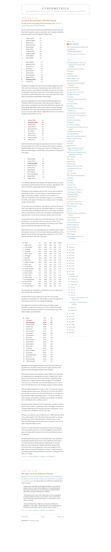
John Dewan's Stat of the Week (75, 92)
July (72, 287)
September (74, 281)
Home (43, 516)
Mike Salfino (70, 106)
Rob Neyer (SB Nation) (73, 94)
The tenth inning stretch (73, 222)
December (73, 276)
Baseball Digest (71, 234)
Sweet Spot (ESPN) (72, 103)
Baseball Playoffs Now (73, 227)
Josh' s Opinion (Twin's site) (74, 203)
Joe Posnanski (70, 117)
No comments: (51, 456)
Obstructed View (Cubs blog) (75, 166)
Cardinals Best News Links (74, 168)
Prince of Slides (71, 156)
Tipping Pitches (71, 161)
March (72, 307)
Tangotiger (70, 73)
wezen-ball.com (71, 110)
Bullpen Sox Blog (72, 187)
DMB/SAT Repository (73, 224)
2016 (70, 274)
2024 (70, 252)
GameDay (69, 208)
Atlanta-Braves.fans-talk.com (75, 131)
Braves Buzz (70, 182)
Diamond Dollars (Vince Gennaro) (76, 113)
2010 (70, 327)
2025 (70, 250)
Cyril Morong (73, 44)
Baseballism (70, 180)
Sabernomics (70, 71)
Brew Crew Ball (71, 173)
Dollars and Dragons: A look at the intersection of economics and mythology (76, 64)
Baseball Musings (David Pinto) (75, 69)
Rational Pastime (71, 145)
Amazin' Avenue (71, 220)
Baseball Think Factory (73, 78)
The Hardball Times (72, 76)
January (73, 310)
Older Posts (61, 516)
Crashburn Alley (71, 185)
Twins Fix (69, 211)
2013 (70, 319)
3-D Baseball (70, 122)
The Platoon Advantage (73, 125)
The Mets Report (71, 229)
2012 (70, 321)
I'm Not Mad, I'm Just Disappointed (76, 115)
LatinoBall (70, 171)
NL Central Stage (71, 231)
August (73, 284)
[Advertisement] (33, 465)
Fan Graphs (70, 97)
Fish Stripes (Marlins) (73, 134)
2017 (70, 271)
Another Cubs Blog (72, 196)
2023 (70, 255)
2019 (70, 266)
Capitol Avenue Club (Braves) (75, 189)
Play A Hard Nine (71, 199)
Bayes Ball (70, 143)
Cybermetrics (55, 8)
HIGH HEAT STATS (72, 81)
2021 (70, 260)
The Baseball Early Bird (73, 217)
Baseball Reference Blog (73, 120)
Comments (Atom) (34, 520)
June (72, 290)
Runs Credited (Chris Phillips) (75, 108)
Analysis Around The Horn (74, 138)
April (72, 295)
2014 (70, 316)
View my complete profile (76, 54)
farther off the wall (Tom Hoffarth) (76, 136)
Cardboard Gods (71, 164)
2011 (70, 324)
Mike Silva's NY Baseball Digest (76, 175)
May (72, 292)
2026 (70, 247)
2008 (70, 332)
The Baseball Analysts (73, 87)
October (73, 279)
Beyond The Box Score (73, 90)
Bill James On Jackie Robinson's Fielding (37, 474)
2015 (70, 313)
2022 (70, 258)
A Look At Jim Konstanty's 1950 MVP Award (38, 21)
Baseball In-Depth (72, 206)
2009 (70, 330)
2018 (70, 268)
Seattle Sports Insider (72, 194)
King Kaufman (71, 141)
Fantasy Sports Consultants (74, 192)
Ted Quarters (70, 178)
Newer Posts (24, 516)
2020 (70, 263)
